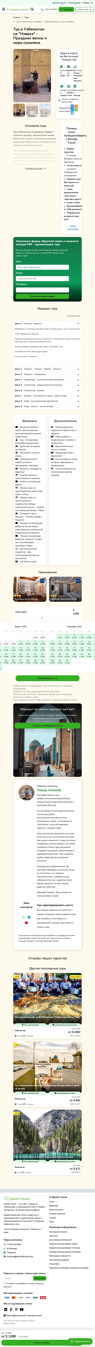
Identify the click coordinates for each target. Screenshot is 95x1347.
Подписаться (40, 1278)
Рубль (86, 3)
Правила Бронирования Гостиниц (64, 1248)
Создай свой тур (84, 9)
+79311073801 (49, 9)
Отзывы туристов (57, 1213)
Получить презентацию (42, 296)
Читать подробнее (73, 227)
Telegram (11, 1252)
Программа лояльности (60, 1256)
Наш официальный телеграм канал (23, 1315)
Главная (16, 17)
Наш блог (53, 1236)
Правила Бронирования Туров (63, 1244)
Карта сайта (9, 1323)
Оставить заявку (42, 1342)
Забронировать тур (47, 678)
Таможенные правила (59, 1260)
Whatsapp (66, 9)
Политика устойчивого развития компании (68, 1268)
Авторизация (59, 3)
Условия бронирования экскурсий (65, 1252)
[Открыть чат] (80, 1341)
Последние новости (58, 1232)
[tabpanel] (47, 644)
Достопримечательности (60, 1240)
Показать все (73, 315)
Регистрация (75, 3)
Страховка (54, 1264)
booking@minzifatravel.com (20, 1256)
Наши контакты (56, 1209)
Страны (52, 1217)
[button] (48, 75)
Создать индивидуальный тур (47, 725)
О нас (51, 1201)
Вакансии (53, 1205)
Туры (27, 17)
